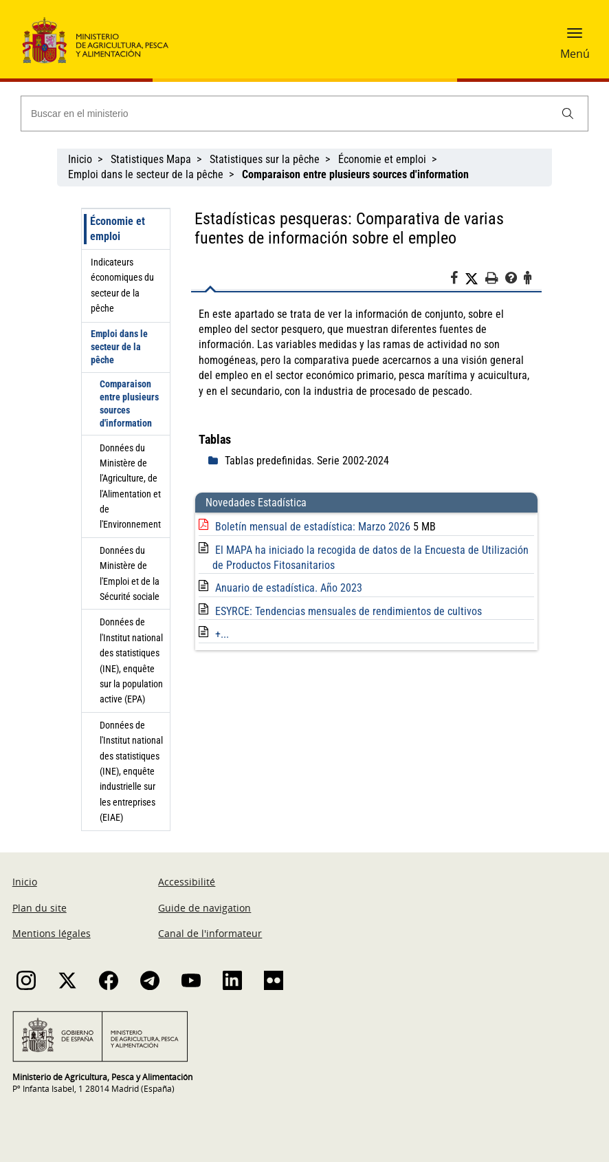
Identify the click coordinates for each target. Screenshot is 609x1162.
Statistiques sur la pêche (265, 159)
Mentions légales (51, 933)
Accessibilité (186, 881)
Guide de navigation (204, 907)
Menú (575, 53)
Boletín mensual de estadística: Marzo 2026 (314, 526)
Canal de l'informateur (210, 933)
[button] (574, 37)
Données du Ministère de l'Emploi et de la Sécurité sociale (129, 573)
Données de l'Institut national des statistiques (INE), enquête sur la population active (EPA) (131, 660)
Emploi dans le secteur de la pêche (145, 174)
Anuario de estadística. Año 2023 (288, 587)
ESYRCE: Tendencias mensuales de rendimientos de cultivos (348, 611)
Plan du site (39, 907)
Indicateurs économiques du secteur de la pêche (122, 285)
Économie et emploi (382, 159)
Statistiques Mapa (151, 159)
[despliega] (216, 461)
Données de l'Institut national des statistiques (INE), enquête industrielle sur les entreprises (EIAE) (131, 771)
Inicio (80, 159)
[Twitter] (475, 278)
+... (222, 634)
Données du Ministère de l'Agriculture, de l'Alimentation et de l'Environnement (130, 486)
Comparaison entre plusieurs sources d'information (129, 403)
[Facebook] (457, 280)
